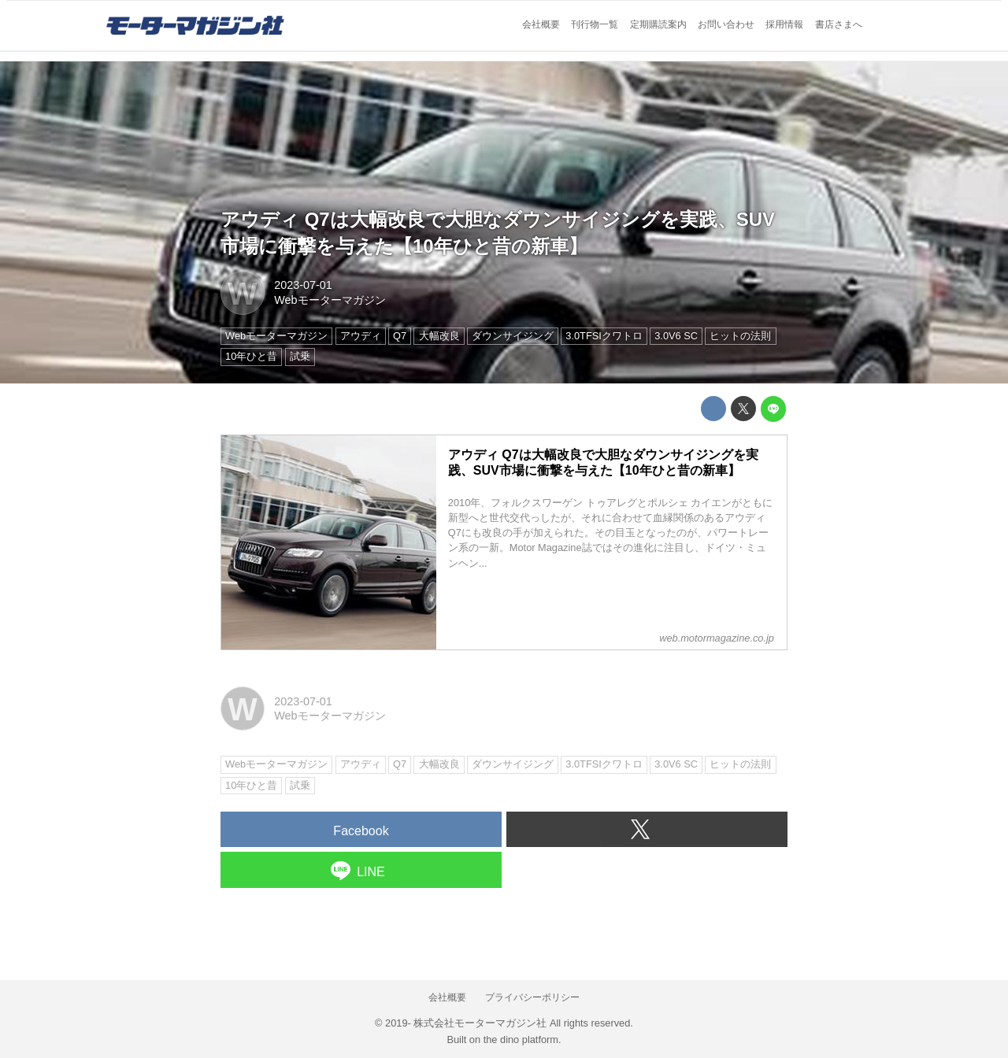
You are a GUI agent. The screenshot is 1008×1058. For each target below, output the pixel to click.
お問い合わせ (726, 24)
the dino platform (521, 1039)
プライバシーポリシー (532, 997)
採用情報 (784, 24)
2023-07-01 (303, 285)
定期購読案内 (658, 24)
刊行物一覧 (594, 24)
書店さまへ (838, 24)
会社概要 (541, 24)
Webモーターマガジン (329, 300)
